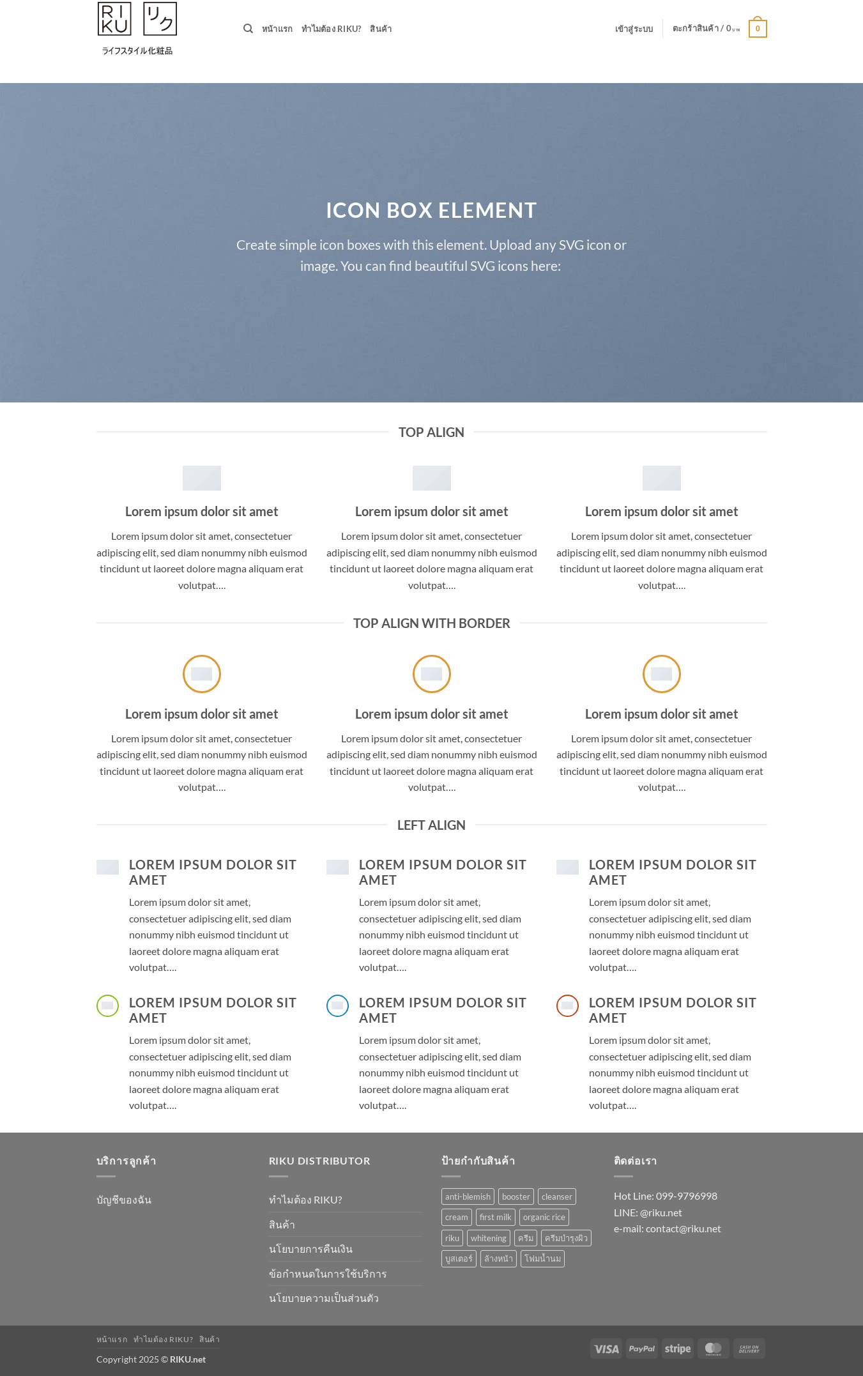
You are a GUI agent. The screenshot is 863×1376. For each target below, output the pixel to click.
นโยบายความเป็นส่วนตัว (324, 1298)
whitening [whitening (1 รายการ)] (489, 1238)
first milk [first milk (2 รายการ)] (496, 1217)
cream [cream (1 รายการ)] (456, 1217)
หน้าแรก (277, 29)
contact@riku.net (683, 1228)
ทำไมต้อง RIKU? (331, 29)
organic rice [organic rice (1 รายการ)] (544, 1217)
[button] (634, 29)
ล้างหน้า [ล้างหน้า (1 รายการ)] (498, 1258)
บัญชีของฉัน (123, 1199)
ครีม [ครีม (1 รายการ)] (525, 1238)
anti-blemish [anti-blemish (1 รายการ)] (468, 1196)
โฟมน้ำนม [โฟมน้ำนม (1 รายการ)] (542, 1258)
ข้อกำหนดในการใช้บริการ (328, 1273)
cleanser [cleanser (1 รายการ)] (557, 1196)
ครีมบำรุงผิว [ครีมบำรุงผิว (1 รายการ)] (566, 1238)
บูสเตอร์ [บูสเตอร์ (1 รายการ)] (459, 1258)
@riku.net (661, 1212)
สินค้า (381, 29)
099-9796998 (686, 1195)
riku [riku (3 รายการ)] (452, 1238)
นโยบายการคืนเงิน (311, 1248)
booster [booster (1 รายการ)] (516, 1196)
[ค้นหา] (248, 29)
